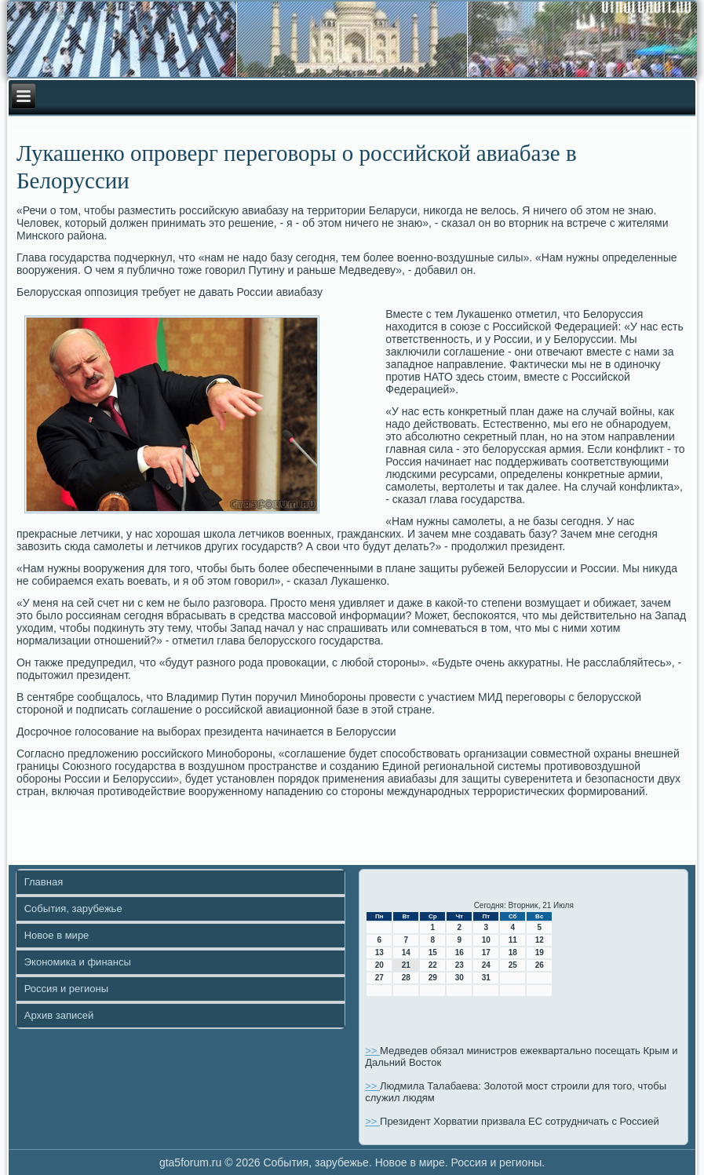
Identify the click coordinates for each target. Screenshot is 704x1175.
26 (539, 965)
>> (372, 1050)
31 (486, 977)
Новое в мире (56, 935)
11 (513, 940)
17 (486, 952)
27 (379, 977)
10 (486, 940)
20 (379, 965)
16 (459, 952)
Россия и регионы (66, 988)
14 (406, 952)
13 (379, 952)
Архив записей (59, 1015)
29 (433, 977)
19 (539, 952)
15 (433, 952)
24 (486, 965)
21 (406, 965)
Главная (43, 882)
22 (433, 965)
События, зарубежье (73, 908)
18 (513, 952)
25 (513, 965)
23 (459, 965)
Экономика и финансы (77, 962)
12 (539, 940)
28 (406, 977)
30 (459, 977)
